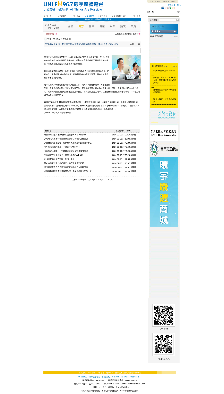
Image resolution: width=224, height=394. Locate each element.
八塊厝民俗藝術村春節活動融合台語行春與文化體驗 (66, 139)
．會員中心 (157, 1)
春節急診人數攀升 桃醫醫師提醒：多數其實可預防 (66, 151)
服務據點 (82, 373)
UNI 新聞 (57, 39)
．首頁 (150, 1)
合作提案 (119, 373)
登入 (179, 5)
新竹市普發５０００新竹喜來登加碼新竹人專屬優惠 (66, 167)
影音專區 (107, 19)
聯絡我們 (128, 373)
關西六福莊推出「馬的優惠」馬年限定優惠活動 (64, 163)
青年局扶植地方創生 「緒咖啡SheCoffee (62, 147)
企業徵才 (100, 373)
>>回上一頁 (135, 44)
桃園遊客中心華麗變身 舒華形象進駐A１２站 (63, 155)
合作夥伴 (91, 373)
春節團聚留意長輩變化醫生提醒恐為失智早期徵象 (65, 135)
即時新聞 (89, 19)
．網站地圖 (165, 1)
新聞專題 (98, 19)
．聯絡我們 (173, 1)
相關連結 (137, 373)
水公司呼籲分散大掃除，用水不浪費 (59, 159)
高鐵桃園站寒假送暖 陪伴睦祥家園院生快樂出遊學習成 (68, 143)
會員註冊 (171, 5)
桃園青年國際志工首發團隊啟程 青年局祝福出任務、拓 (68, 171)
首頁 (49, 39)
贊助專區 (109, 373)
